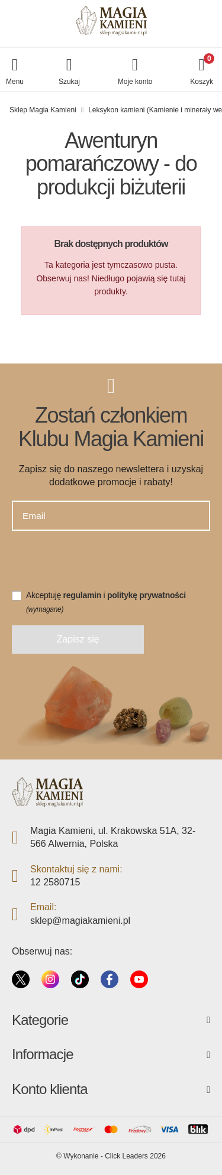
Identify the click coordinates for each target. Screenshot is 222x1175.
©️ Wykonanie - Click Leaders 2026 (111, 1156)
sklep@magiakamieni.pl (80, 921)
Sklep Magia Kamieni (42, 110)
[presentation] (102, 566)
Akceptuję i (106, 601)
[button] (69, 72)
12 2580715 (55, 882)
